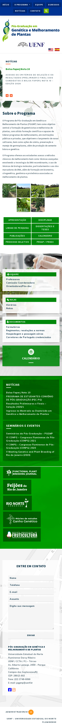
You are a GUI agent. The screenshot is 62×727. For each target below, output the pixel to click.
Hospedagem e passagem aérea (24, 334)
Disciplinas (45, 220)
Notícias (20, 11)
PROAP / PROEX (45, 242)
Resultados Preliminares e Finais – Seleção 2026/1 (26, 405)
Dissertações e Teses (45, 228)
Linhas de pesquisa (17, 228)
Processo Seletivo (17, 242)
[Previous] (7, 94)
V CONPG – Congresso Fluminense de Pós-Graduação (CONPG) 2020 (30, 446)
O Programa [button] (21, 4)
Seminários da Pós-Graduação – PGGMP (29, 433)
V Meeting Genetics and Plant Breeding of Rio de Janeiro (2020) (30, 453)
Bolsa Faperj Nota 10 (18, 69)
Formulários (13, 327)
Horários (11, 305)
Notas (9, 308)
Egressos (53, 4)
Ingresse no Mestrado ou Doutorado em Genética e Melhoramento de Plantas (29, 412)
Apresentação (17, 220)
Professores (13, 279)
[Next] (11, 94)
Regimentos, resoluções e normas (25, 330)
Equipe (39, 4)
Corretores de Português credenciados (28, 337)
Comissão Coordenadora (20, 282)
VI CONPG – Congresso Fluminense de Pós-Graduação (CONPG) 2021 (30, 439)
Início (5, 4)
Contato (35, 11)
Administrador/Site (18, 712)
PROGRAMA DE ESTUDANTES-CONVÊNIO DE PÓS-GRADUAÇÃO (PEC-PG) (29, 398)
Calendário (45, 235)
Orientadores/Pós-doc (18, 286)
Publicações (17, 235)
